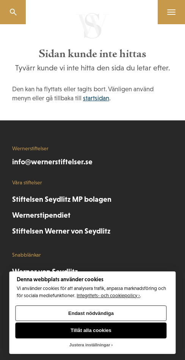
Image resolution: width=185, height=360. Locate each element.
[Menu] (168, 12)
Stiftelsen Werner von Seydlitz (61, 231)
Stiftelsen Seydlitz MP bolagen (61, 199)
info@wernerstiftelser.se (52, 161)
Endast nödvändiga (91, 313)
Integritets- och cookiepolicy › (108, 295)
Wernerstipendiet (41, 215)
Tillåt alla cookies (91, 330)
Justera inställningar (89, 345)
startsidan (96, 98)
